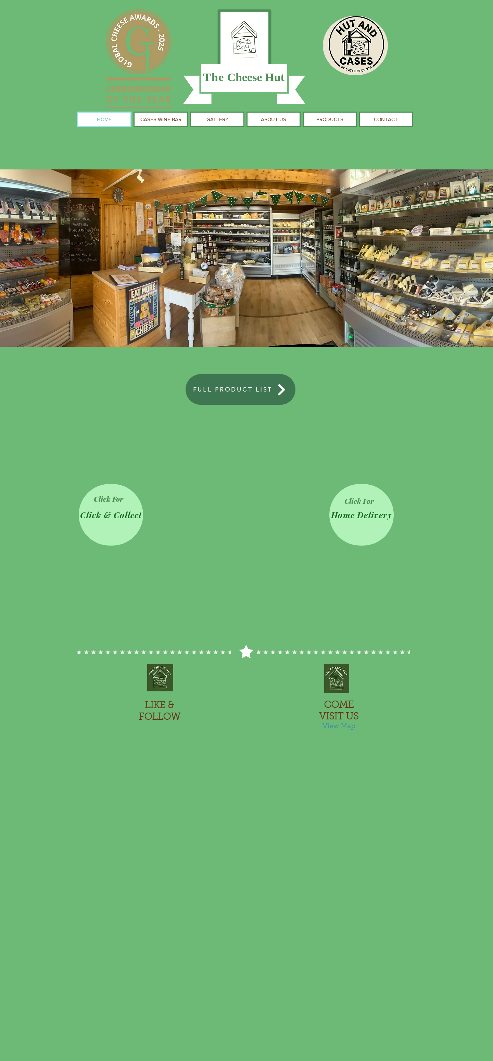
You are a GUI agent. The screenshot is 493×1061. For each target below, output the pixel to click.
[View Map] (338, 726)
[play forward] (405, 972)
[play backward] (87, 972)
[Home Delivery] (361, 515)
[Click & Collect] (111, 515)
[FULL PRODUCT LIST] (240, 389)
